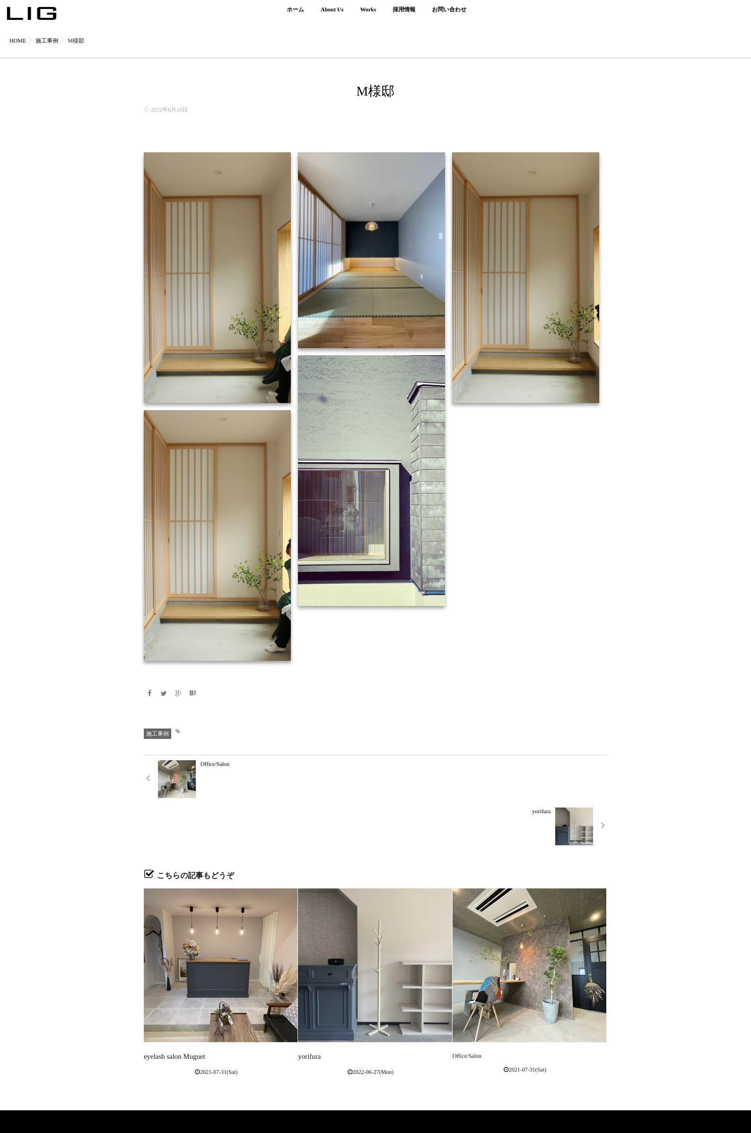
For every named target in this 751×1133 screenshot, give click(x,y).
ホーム (295, 15)
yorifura (307, 1008)
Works (368, 15)
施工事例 (157, 732)
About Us (332, 15)
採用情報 (404, 15)
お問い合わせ (449, 15)
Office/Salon (467, 1008)
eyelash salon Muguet (168, 1008)
